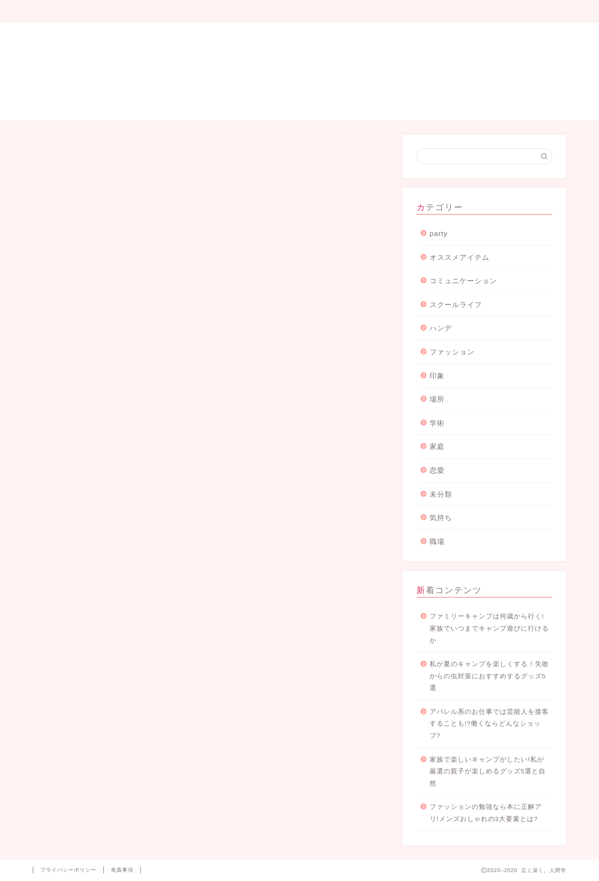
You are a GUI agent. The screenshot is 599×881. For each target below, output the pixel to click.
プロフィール (86, 11)
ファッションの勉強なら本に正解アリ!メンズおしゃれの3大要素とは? (486, 812)
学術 (437, 423)
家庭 (437, 446)
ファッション (452, 352)
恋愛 (437, 470)
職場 (437, 541)
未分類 (441, 494)
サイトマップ (300, 11)
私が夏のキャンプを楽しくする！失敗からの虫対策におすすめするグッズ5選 (489, 676)
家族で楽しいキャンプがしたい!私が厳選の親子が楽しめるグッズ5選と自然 (488, 771)
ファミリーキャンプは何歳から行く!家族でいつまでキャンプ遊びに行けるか (489, 628)
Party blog (193, 11)
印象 (437, 376)
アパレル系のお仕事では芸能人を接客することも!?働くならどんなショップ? (489, 723)
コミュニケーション (463, 281)
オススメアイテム (459, 257)
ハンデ (441, 328)
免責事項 (122, 870)
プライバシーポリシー (406, 11)
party (439, 233)
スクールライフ (456, 304)
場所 (437, 399)
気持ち (441, 517)
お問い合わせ (513, 11)
